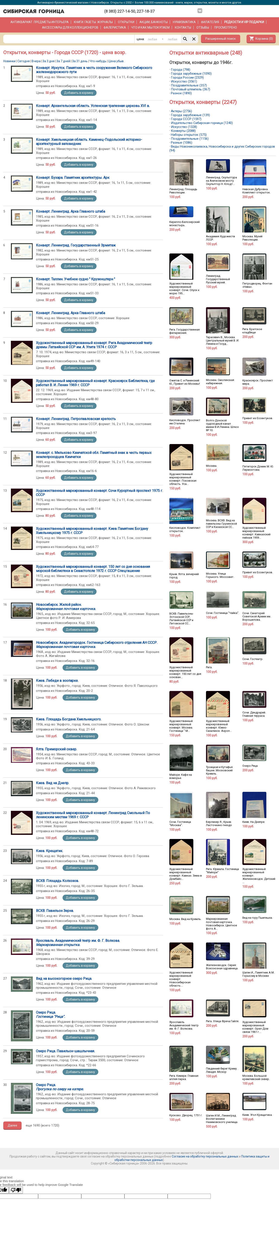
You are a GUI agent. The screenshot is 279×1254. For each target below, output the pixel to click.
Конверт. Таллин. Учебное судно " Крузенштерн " (75, 279)
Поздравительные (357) (189, 85)
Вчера (36, 61)
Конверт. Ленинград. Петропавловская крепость (76, 419)
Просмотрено (225, 27)
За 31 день (80, 61)
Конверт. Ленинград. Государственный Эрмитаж (76, 245)
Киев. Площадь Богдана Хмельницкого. (68, 719)
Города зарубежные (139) (190, 115)
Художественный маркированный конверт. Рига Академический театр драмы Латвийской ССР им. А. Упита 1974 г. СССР (94, 345)
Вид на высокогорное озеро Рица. (64, 979)
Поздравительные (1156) (190, 139)
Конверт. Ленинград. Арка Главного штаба (70, 211)
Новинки (9, 61)
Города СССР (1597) (186, 119)
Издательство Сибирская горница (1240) (202, 123)
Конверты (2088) (183, 131)
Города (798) (180, 70)
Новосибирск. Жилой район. (66, 607)
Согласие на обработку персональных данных (205, 1156)
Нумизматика (184, 22)
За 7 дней (63, 61)
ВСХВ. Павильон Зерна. (55, 911)
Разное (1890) (181, 93)
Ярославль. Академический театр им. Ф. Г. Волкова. (78, 943)
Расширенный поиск (220, 39)
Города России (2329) (187, 77)
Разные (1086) (181, 143)
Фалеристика (115, 27)
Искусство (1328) (184, 127)
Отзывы (202, 27)
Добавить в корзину (78, 93)
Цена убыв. (116, 61)
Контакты (183, 27)
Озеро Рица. (50, 1014)
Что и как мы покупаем (150, 27)
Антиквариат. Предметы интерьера (39, 22)
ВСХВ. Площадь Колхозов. (57, 881)
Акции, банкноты (154, 22)
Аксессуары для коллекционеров (70, 27)
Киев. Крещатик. (49, 851)
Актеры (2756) (181, 111)
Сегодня (23, 61)
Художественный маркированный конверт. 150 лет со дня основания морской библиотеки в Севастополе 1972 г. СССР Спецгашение (93, 569)
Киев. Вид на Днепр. (52, 783)
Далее (12, 1125)
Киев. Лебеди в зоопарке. (57, 681)
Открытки (126, 22)
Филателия (210, 22)
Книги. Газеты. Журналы (93, 22)
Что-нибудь (98, 61)
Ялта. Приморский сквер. (56, 749)
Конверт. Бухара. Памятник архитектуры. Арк (72, 178)
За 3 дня (48, 61)
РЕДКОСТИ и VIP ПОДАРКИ (244, 22)
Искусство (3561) (184, 81)
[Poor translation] (16, 1190)
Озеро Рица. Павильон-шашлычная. (65, 1051)
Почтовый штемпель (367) (190, 89)
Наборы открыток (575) (189, 135)
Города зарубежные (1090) (191, 74)
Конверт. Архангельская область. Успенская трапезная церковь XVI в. (93, 106)
